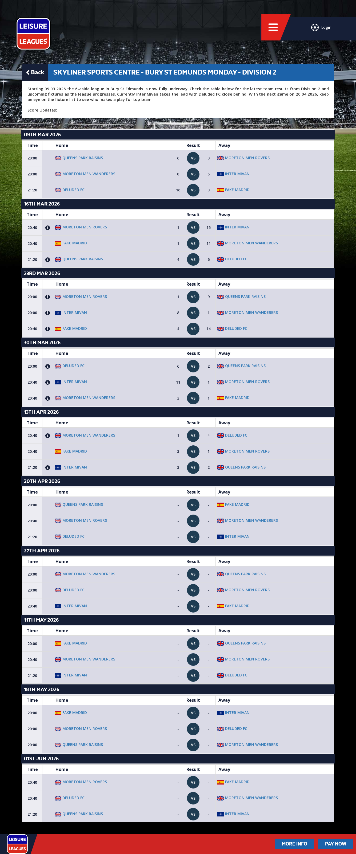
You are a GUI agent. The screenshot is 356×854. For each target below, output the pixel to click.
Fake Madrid (233, 189)
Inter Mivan (233, 173)
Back (35, 72)
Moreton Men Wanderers (85, 173)
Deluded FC (70, 189)
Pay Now (335, 844)
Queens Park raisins (79, 157)
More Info (294, 844)
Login (321, 30)
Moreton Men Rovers (243, 157)
